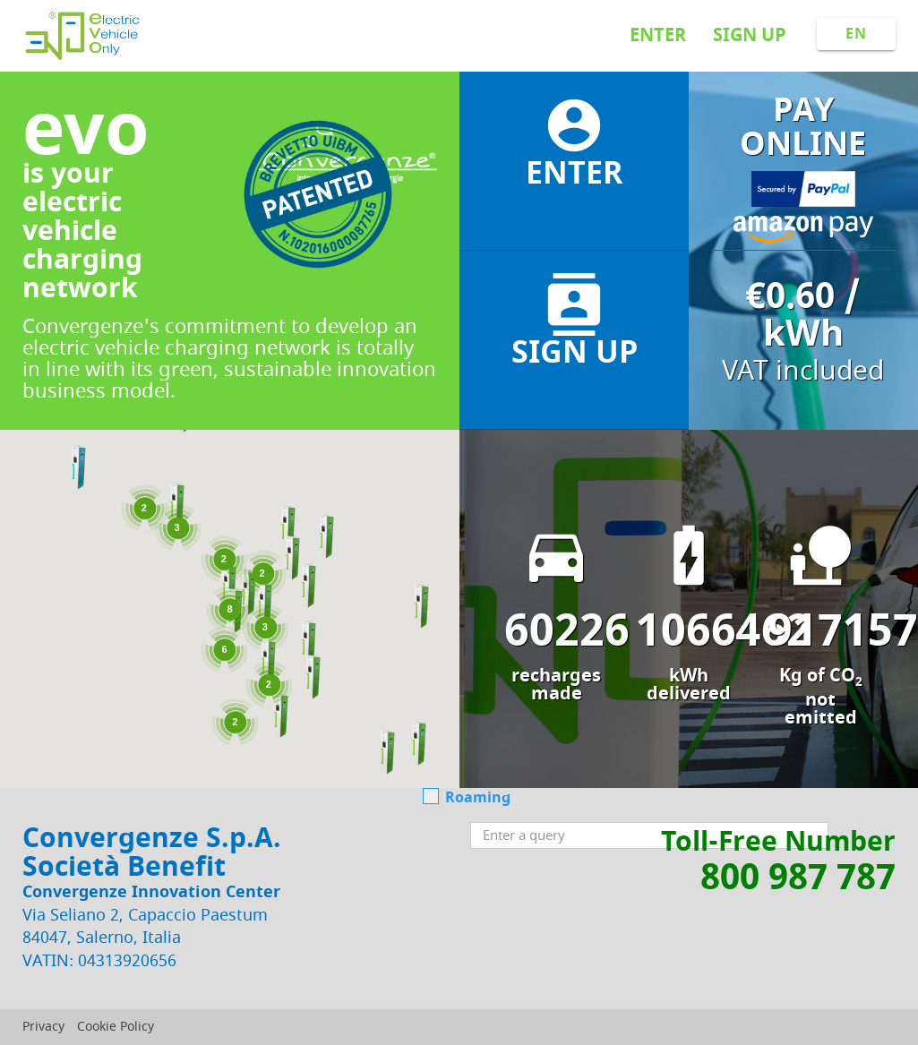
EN (855, 34)
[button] (228, 586)
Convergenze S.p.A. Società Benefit (151, 852)
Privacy (43, 1026)
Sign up (749, 35)
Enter (658, 35)
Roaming (466, 798)
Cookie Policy (115, 1026)
